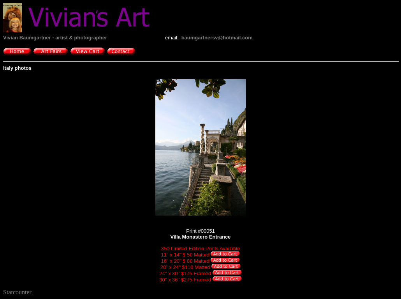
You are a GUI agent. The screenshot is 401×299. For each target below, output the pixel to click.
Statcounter (17, 292)
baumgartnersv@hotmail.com (217, 38)
